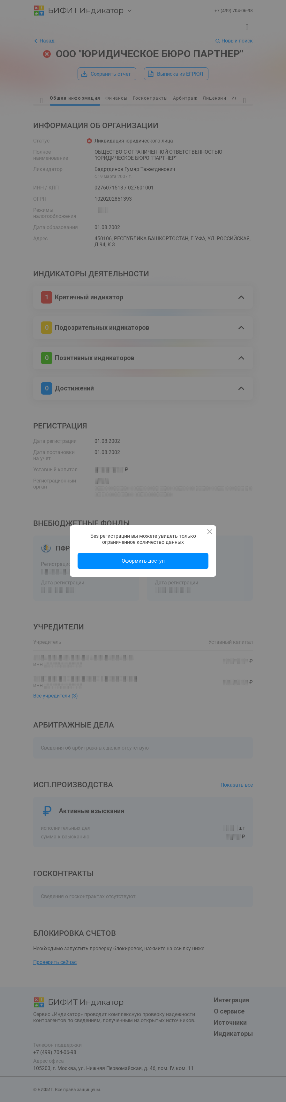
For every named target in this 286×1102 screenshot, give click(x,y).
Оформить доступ (143, 561)
